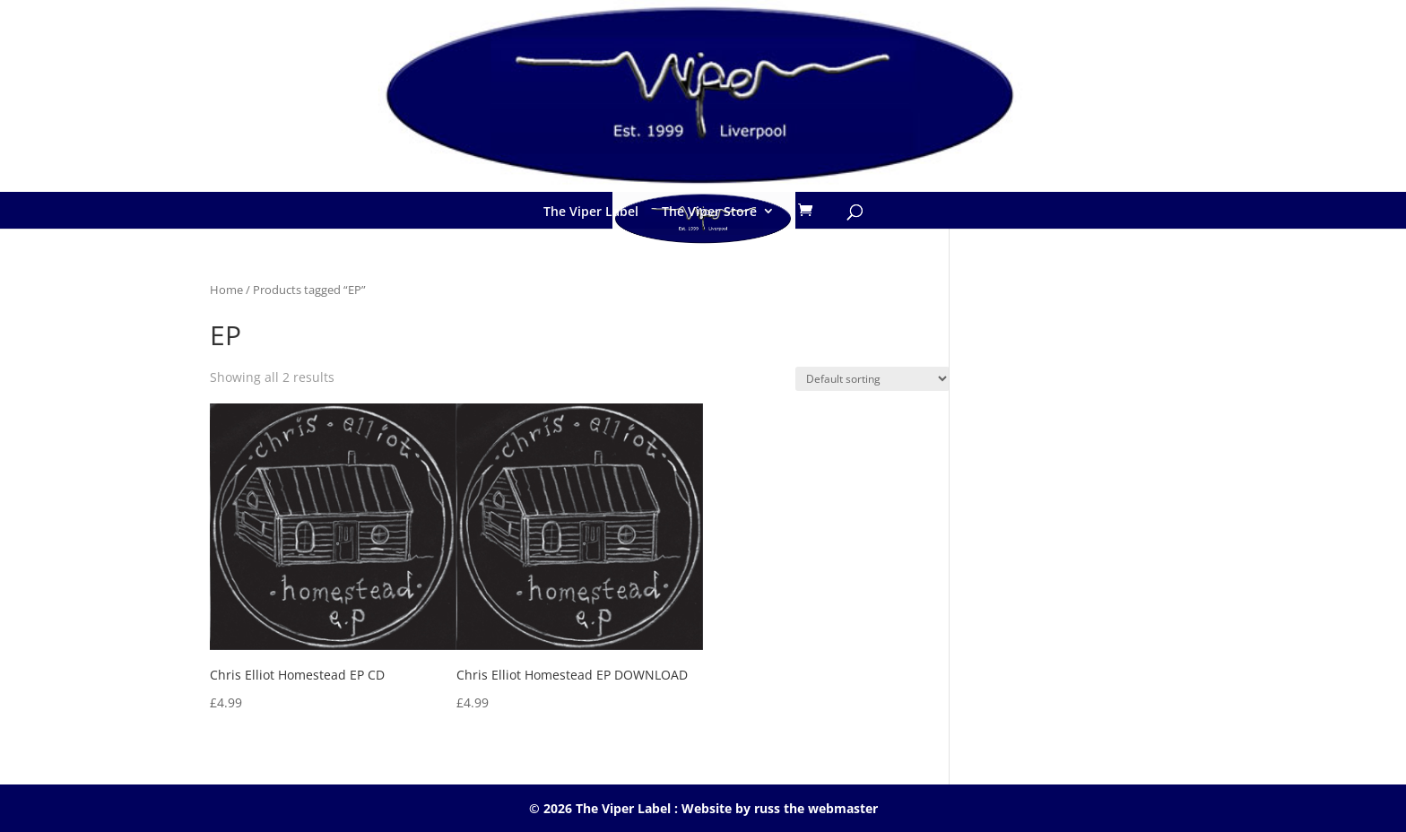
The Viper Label (590, 211)
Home (226, 290)
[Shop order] (872, 379)
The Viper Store (709, 211)
